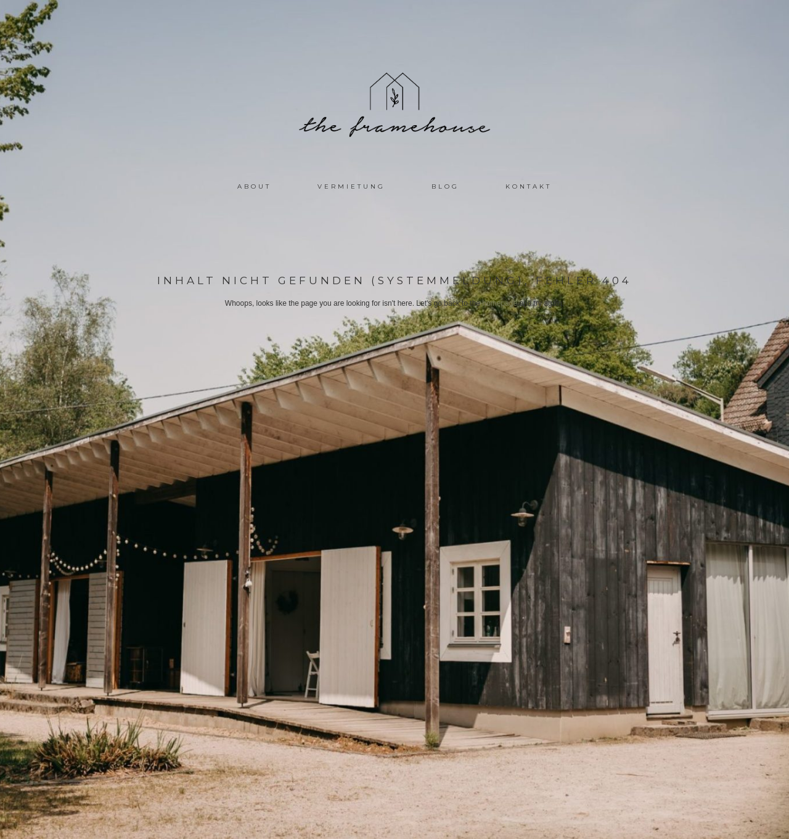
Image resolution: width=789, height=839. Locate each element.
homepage (499, 303)
